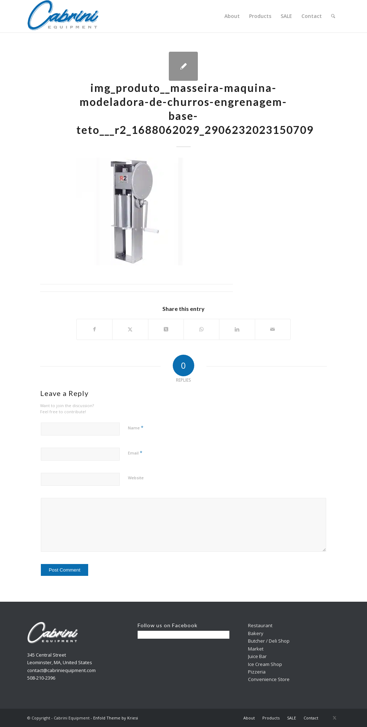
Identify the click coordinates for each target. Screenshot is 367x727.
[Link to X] (334, 717)
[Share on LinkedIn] (236, 329)
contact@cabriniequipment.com (61, 670)
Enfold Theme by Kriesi (115, 718)
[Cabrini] (63, 16)
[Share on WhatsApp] (201, 329)
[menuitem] (232, 16)
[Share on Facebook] (94, 329)
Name (135, 427)
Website (136, 477)
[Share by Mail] (272, 329)
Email (135, 452)
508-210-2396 (41, 678)
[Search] (333, 16)
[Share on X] (130, 329)
